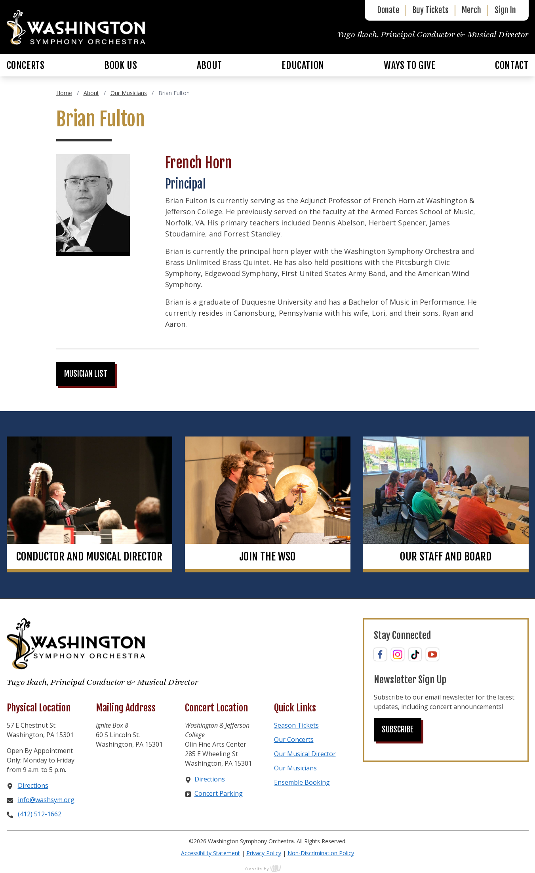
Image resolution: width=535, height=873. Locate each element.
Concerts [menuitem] (26, 65)
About (91, 93)
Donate (388, 10)
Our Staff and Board (445, 556)
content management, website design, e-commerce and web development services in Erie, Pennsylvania (267, 868)
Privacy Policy (263, 853)
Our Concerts (294, 739)
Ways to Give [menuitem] (409, 65)
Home (64, 93)
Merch (471, 10)
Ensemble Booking (302, 782)
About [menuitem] (209, 65)
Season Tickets (296, 725)
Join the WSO (267, 556)
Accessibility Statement (210, 853)
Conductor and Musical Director (89, 556)
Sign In (505, 10)
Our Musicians (128, 93)
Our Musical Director (305, 753)
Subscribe (397, 729)
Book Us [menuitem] (120, 65)
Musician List (85, 374)
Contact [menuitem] (511, 65)
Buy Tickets (430, 10)
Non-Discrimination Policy (320, 853)
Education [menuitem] (303, 65)
